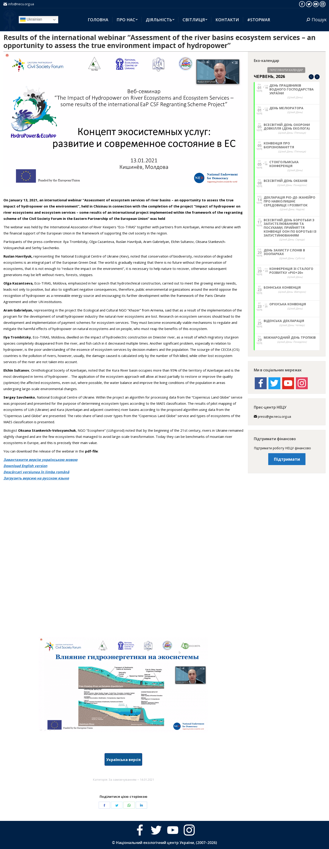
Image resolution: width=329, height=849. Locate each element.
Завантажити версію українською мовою (40, 459)
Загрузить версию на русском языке (36, 478)
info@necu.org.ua (21, 4)
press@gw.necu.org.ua (274, 416)
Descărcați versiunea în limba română (36, 472)
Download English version (25, 465)
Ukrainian (31, 19)
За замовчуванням (122, 779)
